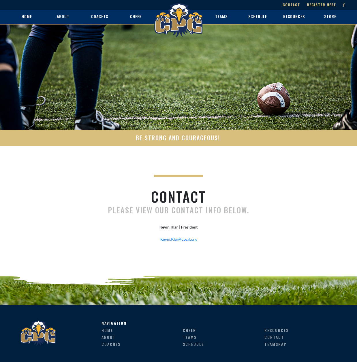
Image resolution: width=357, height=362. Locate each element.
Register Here (321, 4)
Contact (291, 4)
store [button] (330, 16)
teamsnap (275, 344)
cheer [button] (136, 16)
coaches (111, 344)
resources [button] (294, 16)
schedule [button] (257, 16)
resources (276, 330)
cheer (189, 330)
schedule (193, 344)
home (27, 16)
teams (190, 337)
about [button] (63, 16)
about (109, 337)
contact (274, 337)
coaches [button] (99, 16)
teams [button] (221, 16)
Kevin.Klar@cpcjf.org (178, 239)
